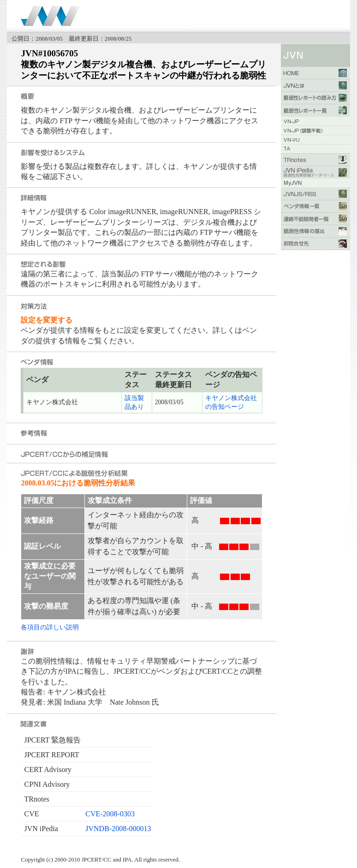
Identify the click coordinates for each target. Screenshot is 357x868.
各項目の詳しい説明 (50, 627)
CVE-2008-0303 (110, 814)
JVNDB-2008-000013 (118, 828)
